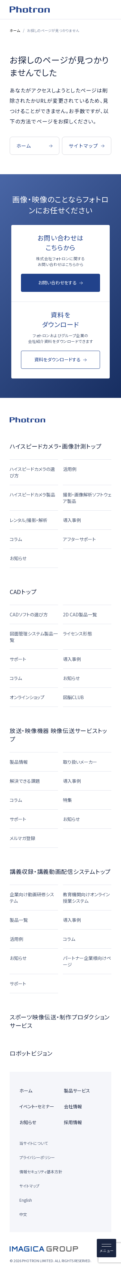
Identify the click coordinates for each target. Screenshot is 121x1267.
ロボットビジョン (31, 1053)
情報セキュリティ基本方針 (40, 1171)
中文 (23, 1214)
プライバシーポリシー (37, 1157)
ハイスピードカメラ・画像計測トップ (55, 446)
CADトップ (23, 591)
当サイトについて (33, 1143)
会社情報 (73, 1106)
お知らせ (27, 1122)
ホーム (15, 30)
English (25, 1200)
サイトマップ (29, 1185)
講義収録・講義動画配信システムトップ (60, 871)
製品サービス (77, 1090)
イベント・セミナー (36, 1106)
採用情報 (73, 1122)
